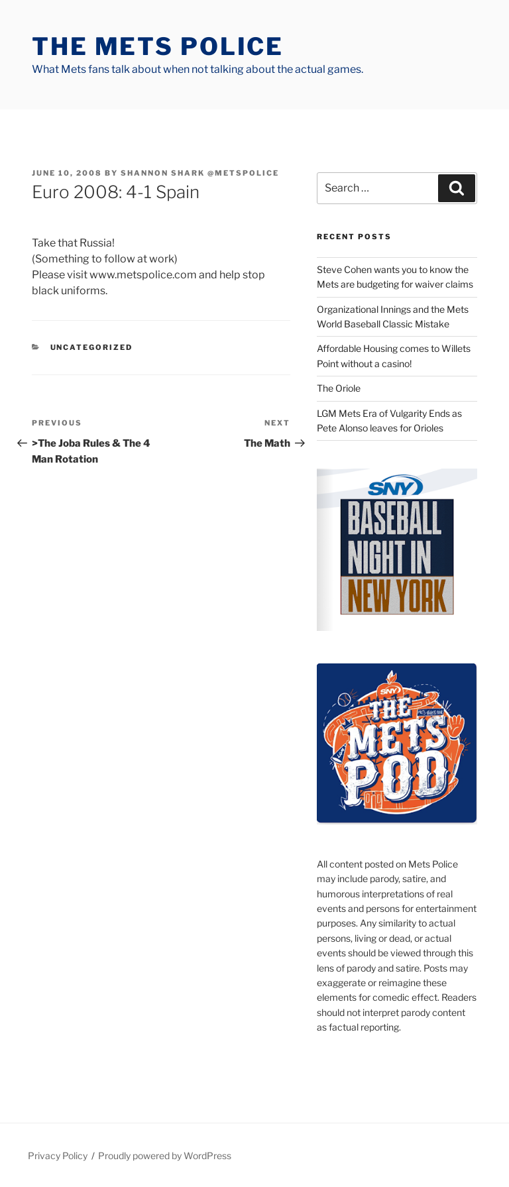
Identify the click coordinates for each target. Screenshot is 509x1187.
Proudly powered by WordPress (164, 1155)
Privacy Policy (57, 1155)
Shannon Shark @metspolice (200, 173)
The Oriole (339, 388)
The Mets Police (158, 46)
